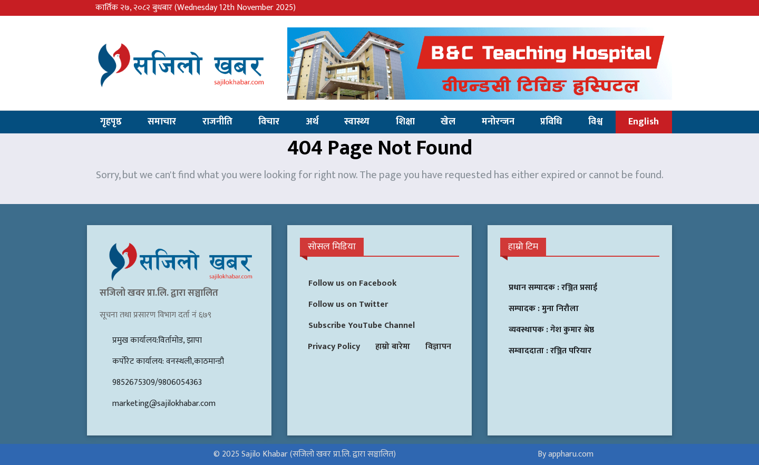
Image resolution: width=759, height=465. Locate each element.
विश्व (595, 122)
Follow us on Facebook (352, 283)
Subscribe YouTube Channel (361, 325)
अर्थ (312, 122)
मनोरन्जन (498, 122)
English (643, 122)
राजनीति (217, 122)
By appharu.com (565, 454)
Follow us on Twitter (348, 304)
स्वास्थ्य (356, 122)
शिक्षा (405, 122)
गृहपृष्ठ (111, 122)
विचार (268, 122)
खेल (448, 122)
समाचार (162, 122)
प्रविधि (551, 122)
